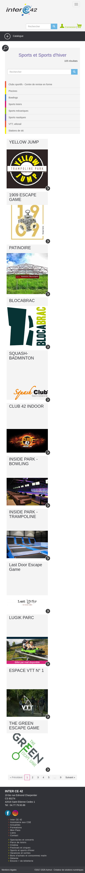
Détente (14, 858)
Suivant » (70, 777)
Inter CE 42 (16, 820)
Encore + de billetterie (21, 861)
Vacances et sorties (20, 853)
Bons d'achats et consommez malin (28, 856)
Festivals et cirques (20, 848)
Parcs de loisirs (18, 842)
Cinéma (14, 845)
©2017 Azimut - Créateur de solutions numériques (58, 870)
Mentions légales (9, 870)
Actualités (15, 825)
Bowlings (13, 97)
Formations (16, 827)
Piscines (13, 91)
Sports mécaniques (18, 110)
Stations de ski (16, 130)
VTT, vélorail (15, 124)
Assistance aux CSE (20, 822)
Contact (14, 835)
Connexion (68, 27)
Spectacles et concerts (22, 840)
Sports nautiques (17, 117)
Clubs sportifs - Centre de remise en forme (30, 84)
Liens (13, 833)
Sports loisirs (15, 104)
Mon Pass (15, 830)
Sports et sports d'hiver (22, 850)
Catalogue (13, 36)
